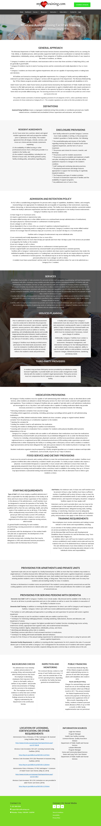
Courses (35, 12)
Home (21, 12)
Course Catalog (82, 5)
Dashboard (28, 12)
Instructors (53, 12)
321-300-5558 (16, 806)
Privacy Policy (56, 818)
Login (79, 12)
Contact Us (73, 12)
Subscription (63, 12)
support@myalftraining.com (20, 809)
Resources (44, 12)
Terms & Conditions (58, 812)
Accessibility (56, 815)
